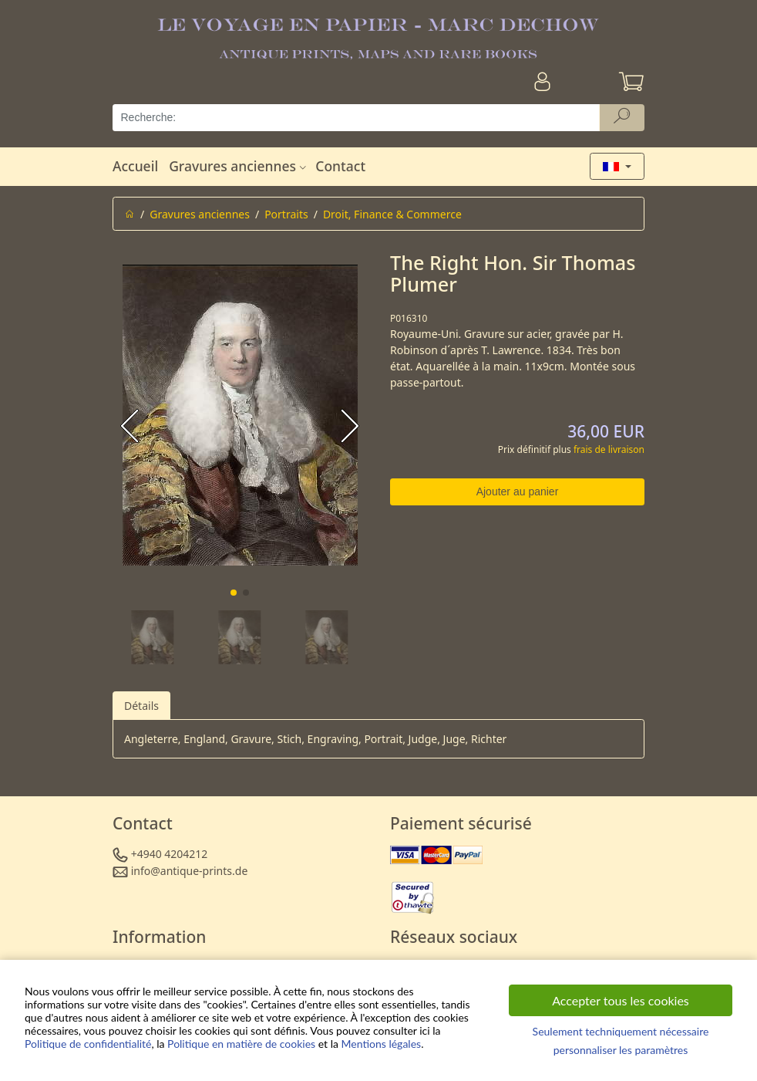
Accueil (135, 166)
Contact (340, 166)
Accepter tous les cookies (620, 1000)
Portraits (286, 214)
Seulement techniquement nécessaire (621, 1031)
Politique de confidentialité (88, 1043)
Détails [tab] (141, 705)
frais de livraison (609, 449)
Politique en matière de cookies (241, 1043)
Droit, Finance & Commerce (392, 214)
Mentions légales (381, 1043)
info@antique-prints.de (189, 870)
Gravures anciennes (239, 166)
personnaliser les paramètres (620, 1049)
